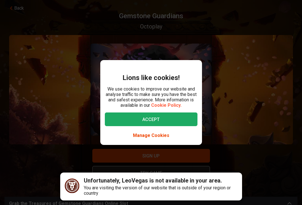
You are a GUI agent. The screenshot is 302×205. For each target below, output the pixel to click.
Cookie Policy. (166, 105)
